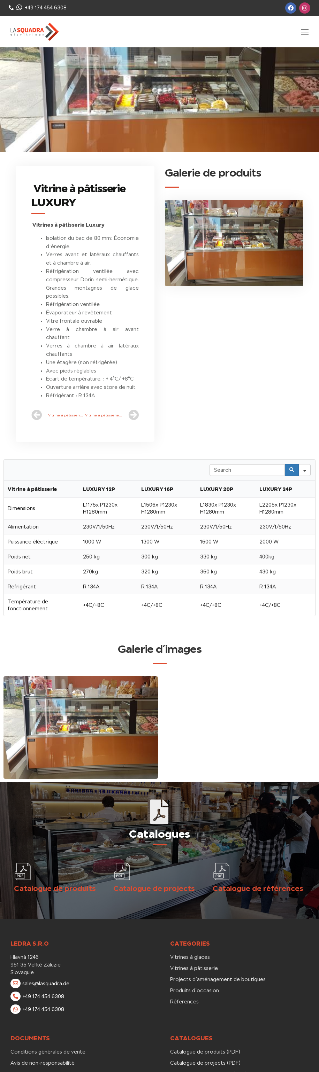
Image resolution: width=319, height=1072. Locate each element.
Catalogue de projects (154, 888)
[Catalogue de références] (221, 871)
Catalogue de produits (55, 888)
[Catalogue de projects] (122, 871)
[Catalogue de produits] (22, 871)
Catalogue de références (258, 888)
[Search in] (305, 470)
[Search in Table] (247, 470)
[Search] (292, 470)
